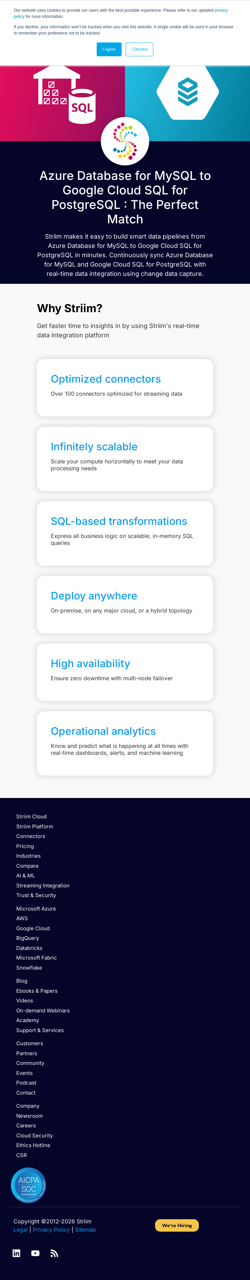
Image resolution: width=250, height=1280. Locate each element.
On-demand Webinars (43, 1010)
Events (24, 1073)
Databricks (29, 948)
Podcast (26, 1082)
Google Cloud (33, 928)
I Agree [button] (109, 49)
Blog (21, 981)
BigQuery (27, 938)
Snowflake (29, 967)
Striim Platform (34, 826)
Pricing (25, 846)
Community (30, 1063)
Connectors (30, 836)
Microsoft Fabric (36, 957)
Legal (20, 1229)
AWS (22, 918)
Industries (28, 856)
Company (27, 1106)
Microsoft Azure (36, 908)
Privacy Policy (51, 1229)
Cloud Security (34, 1135)
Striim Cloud (31, 816)
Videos (24, 1000)
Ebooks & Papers (37, 991)
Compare (27, 866)
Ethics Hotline (33, 1145)
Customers (29, 1043)
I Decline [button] (140, 49)
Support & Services (40, 1030)
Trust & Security (36, 895)
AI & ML (25, 875)
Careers (26, 1125)
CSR (21, 1155)
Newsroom (29, 1116)
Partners (26, 1053)
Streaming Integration (42, 885)
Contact (26, 1092)
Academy (27, 1020)
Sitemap (85, 1229)
